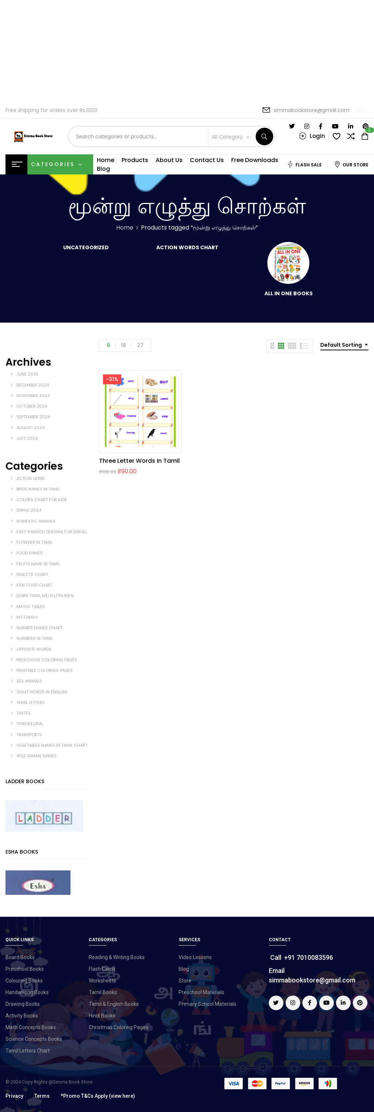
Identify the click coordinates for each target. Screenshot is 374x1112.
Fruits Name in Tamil (38, 564)
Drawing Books (22, 1004)
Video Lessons (195, 957)
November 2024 (33, 396)
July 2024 (27, 438)
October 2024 (31, 406)
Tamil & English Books (114, 1004)
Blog (184, 969)
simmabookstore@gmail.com (312, 110)
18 (123, 345)
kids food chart (34, 585)
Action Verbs (30, 478)
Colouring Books (24, 981)
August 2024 (30, 428)
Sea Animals (29, 681)
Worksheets (102, 981)
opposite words (33, 649)
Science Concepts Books (33, 1039)
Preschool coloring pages (46, 660)
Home (124, 227)
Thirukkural (29, 724)
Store (185, 981)
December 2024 (32, 385)
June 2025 (27, 374)
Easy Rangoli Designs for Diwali (51, 532)
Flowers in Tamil (34, 542)
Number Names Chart (39, 628)
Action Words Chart (187, 248)
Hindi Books (102, 1016)
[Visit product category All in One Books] (288, 263)
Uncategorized (86, 248)
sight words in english (42, 692)
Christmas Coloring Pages (118, 1027)
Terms (42, 1096)
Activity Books (21, 1016)
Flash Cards (102, 969)
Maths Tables (30, 606)
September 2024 (33, 417)
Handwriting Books (27, 992)
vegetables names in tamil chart (51, 745)
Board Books (20, 957)
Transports (29, 735)
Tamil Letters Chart (27, 1051)
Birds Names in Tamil (38, 489)
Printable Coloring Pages (44, 670)
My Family (27, 617)
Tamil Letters (30, 702)
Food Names (29, 553)
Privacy (14, 1096)
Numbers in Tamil (34, 638)
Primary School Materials (207, 1004)
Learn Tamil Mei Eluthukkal (45, 596)
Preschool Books (24, 969)
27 (140, 345)
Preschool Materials (201, 992)
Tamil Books (103, 992)
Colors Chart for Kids (41, 500)
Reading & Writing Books (117, 957)
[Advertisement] (187, 51)
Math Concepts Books (30, 1027)
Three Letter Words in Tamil (139, 461)
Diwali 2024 (28, 510)
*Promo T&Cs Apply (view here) (98, 1096)
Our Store (351, 164)
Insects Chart (32, 574)
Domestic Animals (36, 521)
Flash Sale (304, 164)
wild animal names (36, 756)
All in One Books (288, 293)
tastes (23, 713)
